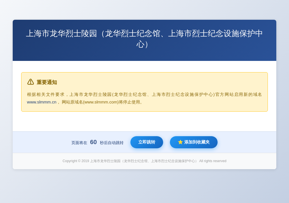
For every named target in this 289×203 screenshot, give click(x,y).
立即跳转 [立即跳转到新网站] (146, 142)
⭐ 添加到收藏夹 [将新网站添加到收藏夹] (194, 142)
